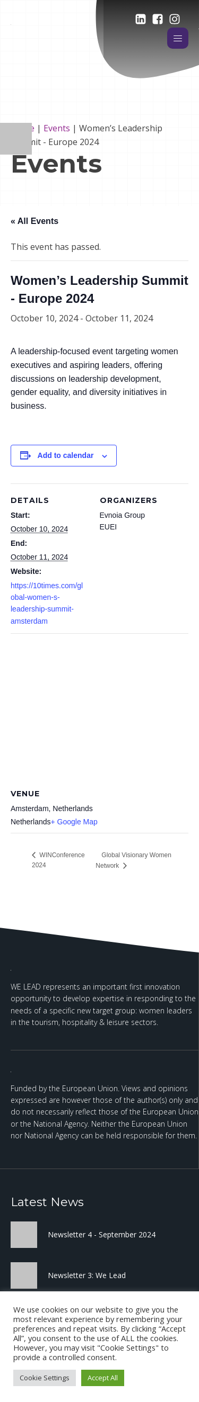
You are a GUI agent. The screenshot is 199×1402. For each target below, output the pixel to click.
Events (57, 128)
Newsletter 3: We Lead (87, 1275)
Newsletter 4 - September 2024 (101, 1234)
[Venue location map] (99, 710)
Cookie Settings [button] (45, 1377)
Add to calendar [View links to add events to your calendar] (66, 455)
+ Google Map (74, 821)
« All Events (34, 221)
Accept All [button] (103, 1377)
